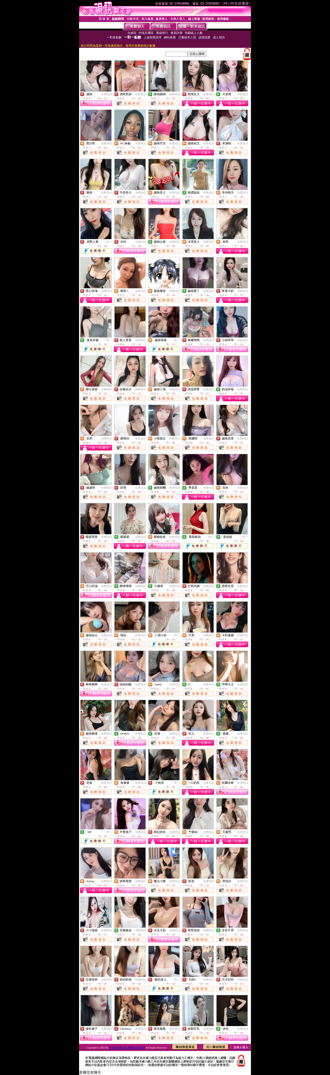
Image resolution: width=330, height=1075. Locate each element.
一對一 (108, 241)
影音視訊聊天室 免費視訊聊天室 (127, 1047)
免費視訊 (106, 94)
